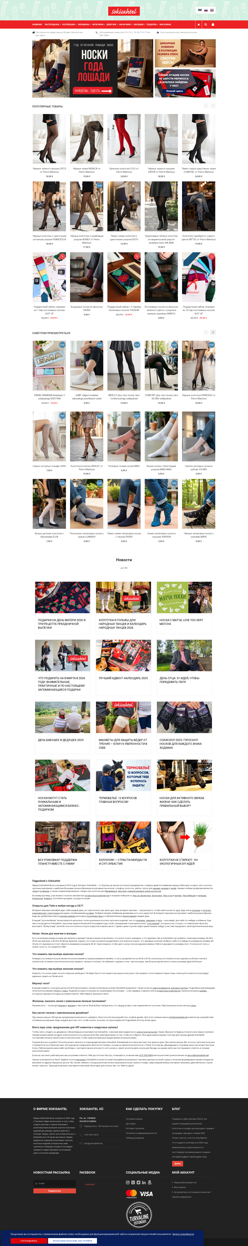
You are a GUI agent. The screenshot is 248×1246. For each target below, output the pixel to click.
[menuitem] (38, 24)
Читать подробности (183, 1234)
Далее (124, 568)
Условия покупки (134, 1119)
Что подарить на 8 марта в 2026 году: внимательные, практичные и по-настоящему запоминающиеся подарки (191, 1147)
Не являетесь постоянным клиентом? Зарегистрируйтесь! (191, 1194)
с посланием (153, 923)
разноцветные (39, 913)
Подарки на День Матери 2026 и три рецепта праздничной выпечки (62, 623)
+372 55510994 (146, 1055)
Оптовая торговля (135, 1128)
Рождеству (37, 898)
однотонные (53, 913)
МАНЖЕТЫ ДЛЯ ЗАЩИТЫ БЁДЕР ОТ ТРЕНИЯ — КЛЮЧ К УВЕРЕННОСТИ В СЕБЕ (123, 743)
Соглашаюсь (29, 1241)
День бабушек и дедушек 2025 (61, 740)
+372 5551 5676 (91, 1135)
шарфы (203, 991)
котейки (90, 913)
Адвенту (48, 898)
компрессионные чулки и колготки (144, 891)
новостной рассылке (147, 1032)
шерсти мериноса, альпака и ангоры (170, 988)
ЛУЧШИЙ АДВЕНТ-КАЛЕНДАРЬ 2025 (123, 678)
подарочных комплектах (168, 991)
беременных (111, 891)
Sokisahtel (90, 1184)
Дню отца (168, 895)
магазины (81, 1059)
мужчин (165, 888)
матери (178, 895)
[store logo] (124, 11)
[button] (213, 332)
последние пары (95, 916)
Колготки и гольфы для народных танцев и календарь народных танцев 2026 (122, 623)
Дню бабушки (189, 895)
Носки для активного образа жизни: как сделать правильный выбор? (182, 801)
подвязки (44, 891)
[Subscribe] (54, 1190)
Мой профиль (213, 24)
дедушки (202, 895)
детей (173, 888)
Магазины (165, 24)
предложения (129, 916)
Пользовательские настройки (72, 1241)
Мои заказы (180, 1187)
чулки (35, 891)
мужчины (140, 920)
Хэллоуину (157, 895)
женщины (150, 920)
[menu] (103, 24)
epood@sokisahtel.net (198, 1055)
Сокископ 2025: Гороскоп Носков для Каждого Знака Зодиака (181, 743)
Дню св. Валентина (141, 895)
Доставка (131, 1123)
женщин (156, 888)
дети (159, 920)
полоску (207, 910)
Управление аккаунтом (185, 1182)
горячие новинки (67, 916)
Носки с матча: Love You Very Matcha (189, 1138)
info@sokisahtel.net (178, 1017)
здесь (65, 991)
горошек (196, 910)
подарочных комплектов (97, 895)
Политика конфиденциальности (141, 1133)
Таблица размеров (135, 1138)
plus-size (122, 891)
